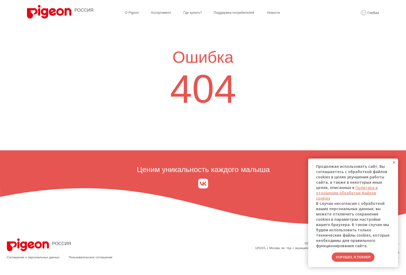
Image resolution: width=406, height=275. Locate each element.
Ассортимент (161, 13)
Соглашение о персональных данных (33, 257)
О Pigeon (132, 13)
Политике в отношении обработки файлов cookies (347, 193)
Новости (273, 13)
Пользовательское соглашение (91, 257)
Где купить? (192, 13)
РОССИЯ (83, 10)
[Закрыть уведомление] (394, 162)
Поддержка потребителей (234, 13)
